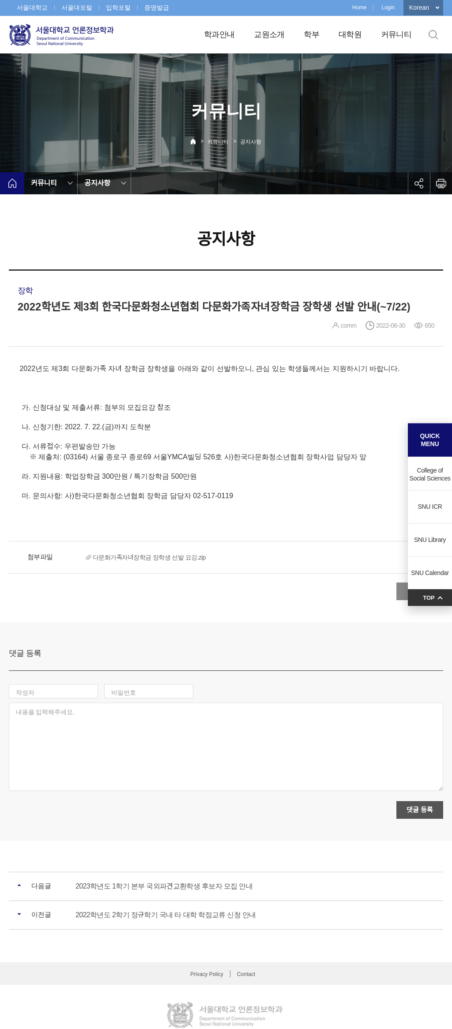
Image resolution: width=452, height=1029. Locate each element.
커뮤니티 (396, 34)
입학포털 (118, 7)
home (12, 183)
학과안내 (219, 34)
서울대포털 (76, 7)
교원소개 (269, 34)
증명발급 (156, 7)
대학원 (350, 34)
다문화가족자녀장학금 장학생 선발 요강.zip (149, 557)
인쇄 (441, 183)
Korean (419, 7)
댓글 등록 (420, 771)
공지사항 (250, 142)
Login (387, 7)
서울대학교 (32, 7)
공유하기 (419, 183)
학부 (311, 34)
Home (359, 7)
